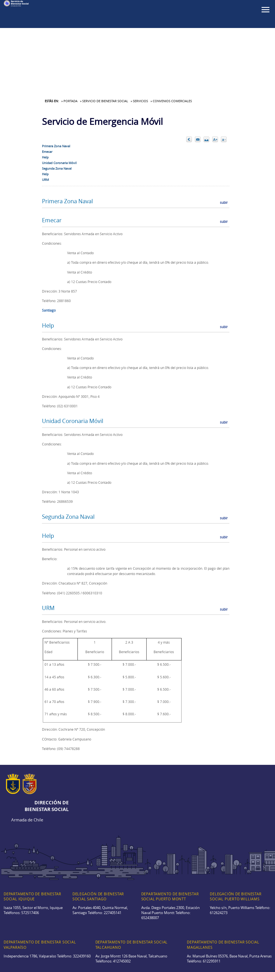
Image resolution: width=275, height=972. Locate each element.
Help (45, 157)
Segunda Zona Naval (57, 168)
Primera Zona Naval (56, 146)
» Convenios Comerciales (171, 101)
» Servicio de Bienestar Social (104, 101)
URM (45, 179)
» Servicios (139, 101)
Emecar (47, 151)
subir (224, 202)
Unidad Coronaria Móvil (59, 163)
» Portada (69, 101)
